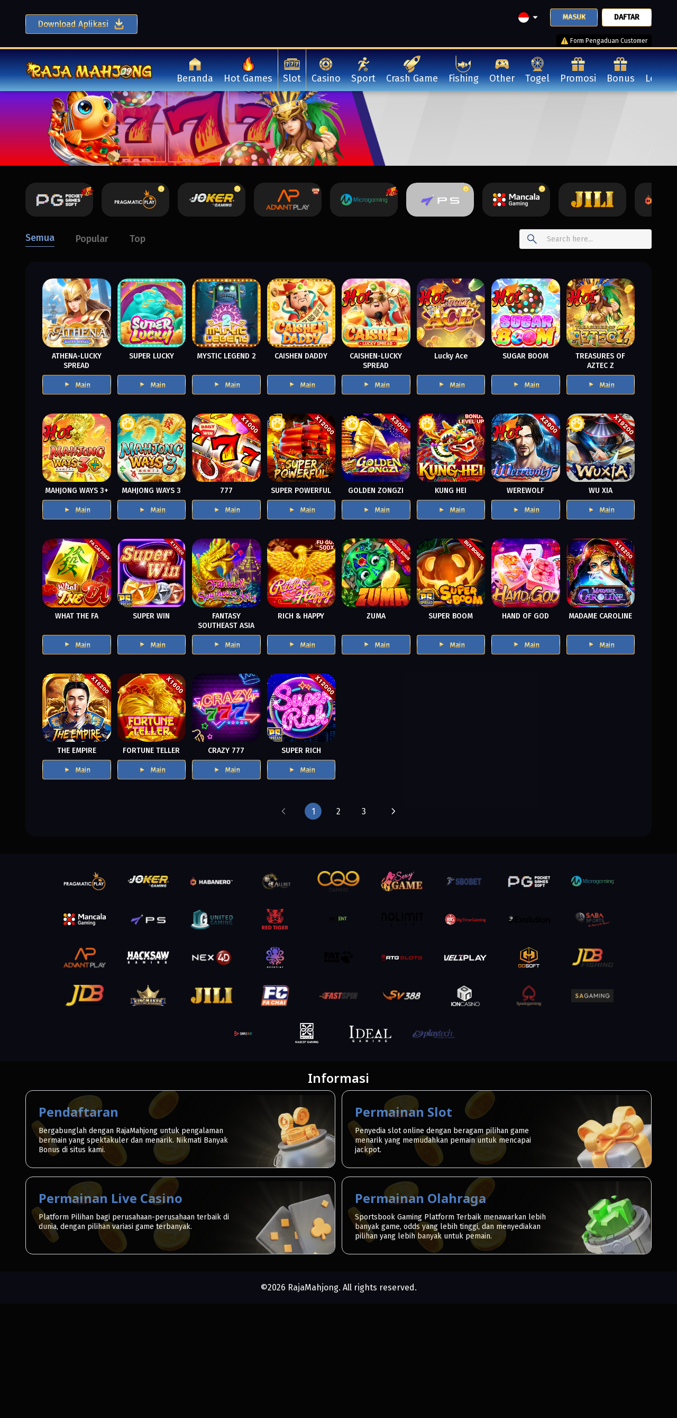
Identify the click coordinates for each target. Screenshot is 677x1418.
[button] (283, 811)
